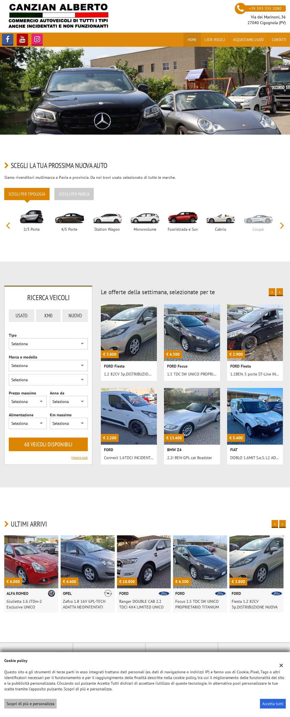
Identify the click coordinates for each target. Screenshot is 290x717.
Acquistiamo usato (248, 39)
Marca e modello (23, 357)
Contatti (279, 39)
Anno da (57, 393)
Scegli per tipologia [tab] (26, 194)
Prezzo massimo (22, 393)
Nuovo (75, 315)
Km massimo (61, 414)
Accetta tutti (272, 703)
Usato (21, 315)
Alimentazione (21, 414)
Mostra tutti (79, 457)
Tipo (13, 335)
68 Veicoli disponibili (48, 444)
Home (192, 39)
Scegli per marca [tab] (74, 194)
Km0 (48, 315)
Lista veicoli (215, 39)
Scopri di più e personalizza (30, 703)
